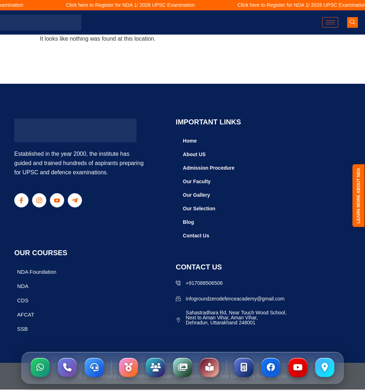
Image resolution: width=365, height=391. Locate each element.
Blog (188, 222)
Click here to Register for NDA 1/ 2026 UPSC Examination (135, 5)
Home (190, 141)
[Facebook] (21, 200)
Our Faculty (197, 181)
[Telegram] (75, 200)
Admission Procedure (209, 168)
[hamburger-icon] (330, 22)
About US (194, 154)
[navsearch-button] (352, 22)
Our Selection (199, 208)
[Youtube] (57, 200)
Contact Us (196, 235)
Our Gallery (196, 195)
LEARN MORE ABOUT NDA (358, 196)
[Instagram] (39, 200)
